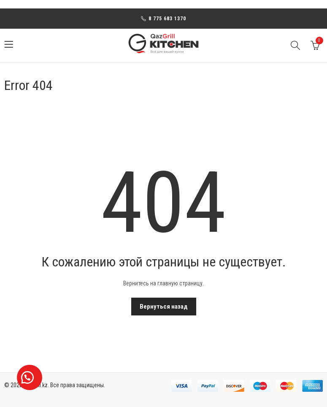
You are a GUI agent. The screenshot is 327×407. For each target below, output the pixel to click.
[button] (29, 377)
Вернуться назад (164, 306)
